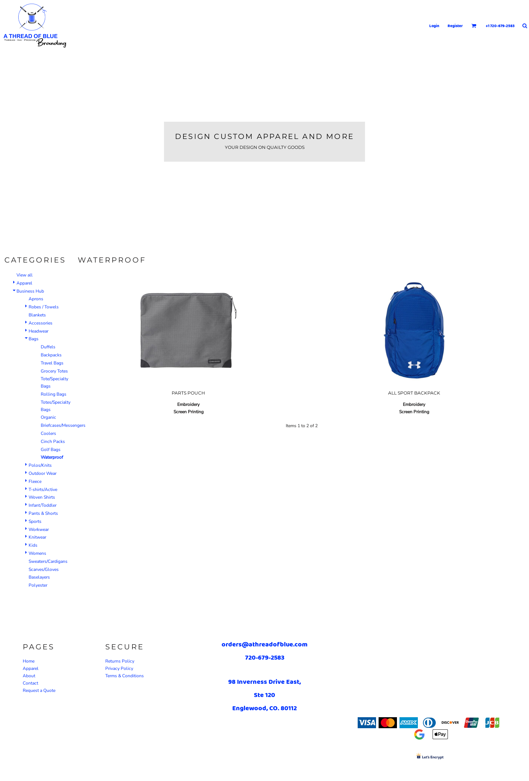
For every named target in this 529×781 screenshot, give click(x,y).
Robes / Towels (44, 307)
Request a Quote (39, 690)
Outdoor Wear (42, 473)
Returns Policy (119, 661)
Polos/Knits (40, 465)
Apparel (24, 283)
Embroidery (188, 404)
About (29, 676)
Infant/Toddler (42, 505)
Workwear (39, 529)
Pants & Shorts (43, 513)
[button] (474, 25)
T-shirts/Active (43, 489)
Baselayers (39, 577)
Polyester (38, 585)
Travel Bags (52, 363)
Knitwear (37, 537)
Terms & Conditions (124, 676)
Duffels (48, 347)
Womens (37, 553)
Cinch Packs (53, 441)
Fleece (35, 481)
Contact (30, 683)
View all (25, 275)
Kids (33, 545)
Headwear (38, 331)
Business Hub (30, 291)
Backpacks (51, 355)
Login (434, 26)
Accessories (40, 323)
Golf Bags (51, 449)
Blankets (37, 315)
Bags (34, 339)
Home (28, 661)
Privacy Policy (119, 668)
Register (455, 26)
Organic (48, 417)
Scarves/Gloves (44, 569)
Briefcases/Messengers (63, 425)
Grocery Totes (54, 371)
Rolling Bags (53, 394)
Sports (35, 521)
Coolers (48, 433)
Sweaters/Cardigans (48, 561)
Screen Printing (189, 412)
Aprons (36, 299)
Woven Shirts (42, 497)
